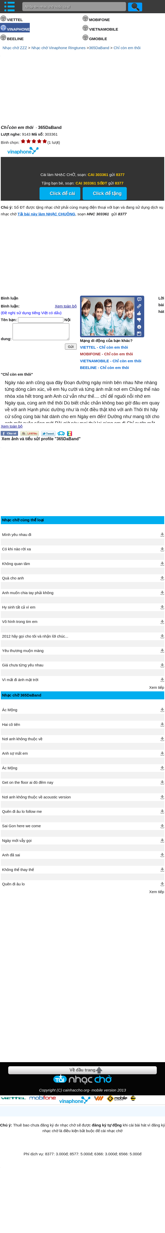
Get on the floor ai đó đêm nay (27, 782)
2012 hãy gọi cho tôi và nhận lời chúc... (35, 636)
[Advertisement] (39, 975)
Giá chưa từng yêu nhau (22, 665)
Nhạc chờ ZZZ (15, 48)
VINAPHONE (18, 29)
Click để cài (62, 193)
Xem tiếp (156, 687)
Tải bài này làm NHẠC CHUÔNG (46, 214)
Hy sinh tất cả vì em (18, 607)
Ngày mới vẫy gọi (17, 841)
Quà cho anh (13, 578)
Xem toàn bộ (66, 306)
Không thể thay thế (18, 870)
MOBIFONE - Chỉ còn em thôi (106, 354)
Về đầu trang (82, 1070)
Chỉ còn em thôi (127, 48)
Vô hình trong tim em (19, 622)
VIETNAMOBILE (103, 29)
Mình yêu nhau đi (16, 535)
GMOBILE (98, 39)
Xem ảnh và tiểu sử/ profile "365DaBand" (41, 439)
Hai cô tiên (11, 725)
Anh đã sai (11, 855)
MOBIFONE (99, 19)
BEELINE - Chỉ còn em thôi (104, 367)
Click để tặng (107, 193)
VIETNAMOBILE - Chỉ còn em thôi (110, 361)
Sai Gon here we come (21, 826)
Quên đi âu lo (13, 884)
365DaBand (99, 48)
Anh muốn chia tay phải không (27, 593)
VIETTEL (15, 19)
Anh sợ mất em (15, 753)
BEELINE (15, 39)
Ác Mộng (9, 710)
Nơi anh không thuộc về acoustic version (36, 797)
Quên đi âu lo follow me (22, 811)
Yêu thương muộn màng (23, 651)
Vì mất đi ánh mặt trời (20, 680)
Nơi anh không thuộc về (22, 739)
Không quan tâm (16, 564)
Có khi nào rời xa (16, 549)
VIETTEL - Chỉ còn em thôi (104, 347)
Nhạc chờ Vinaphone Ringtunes (58, 48)
